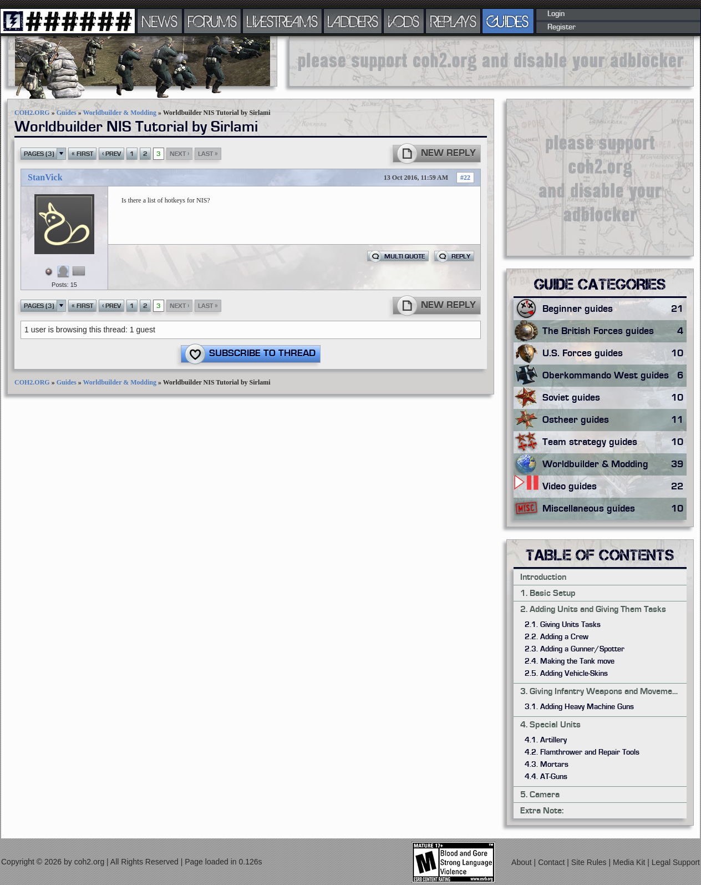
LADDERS (353, 21)
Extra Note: (541, 810)
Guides (67, 113)
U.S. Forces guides (614, 353)
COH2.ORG (32, 113)
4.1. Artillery (546, 740)
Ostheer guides (614, 420)
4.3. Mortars (546, 764)
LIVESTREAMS (282, 21)
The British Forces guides (614, 331)
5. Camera (540, 794)
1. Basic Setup (548, 593)
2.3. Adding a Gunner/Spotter (574, 649)
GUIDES (508, 21)
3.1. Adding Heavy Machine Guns (579, 707)
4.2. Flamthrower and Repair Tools (582, 752)
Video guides (614, 487)
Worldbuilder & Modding (119, 113)
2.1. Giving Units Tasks (563, 625)
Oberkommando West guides (614, 376)
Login (556, 14)
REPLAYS (453, 21)
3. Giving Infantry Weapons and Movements (602, 691)
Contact (552, 862)
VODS (403, 21)
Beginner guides (614, 309)
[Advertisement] (491, 61)
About (522, 862)
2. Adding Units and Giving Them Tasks (593, 609)
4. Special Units (550, 724)
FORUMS (212, 21)
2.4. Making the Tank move (569, 661)
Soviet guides (614, 398)
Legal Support (676, 862)
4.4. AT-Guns (546, 777)
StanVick (45, 177)
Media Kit (630, 862)
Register (561, 27)
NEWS (159, 21)
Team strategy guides (614, 442)
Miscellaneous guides (614, 509)
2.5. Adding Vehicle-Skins (566, 673)
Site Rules (590, 862)
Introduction (543, 577)
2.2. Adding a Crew (556, 637)
